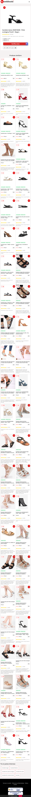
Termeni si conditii (7, 783)
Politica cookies (14, 796)
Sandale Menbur (14, 768)
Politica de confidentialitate (18, 783)
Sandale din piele (20, 771)
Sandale (17, 775)
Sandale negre (5, 768)
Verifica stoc (19, 43)
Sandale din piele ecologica (8, 771)
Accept (20, 796)
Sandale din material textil (8, 775)
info (13, 78)
